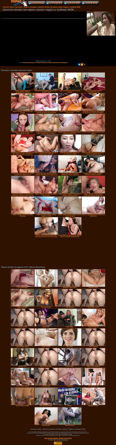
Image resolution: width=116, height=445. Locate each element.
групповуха (32, 62)
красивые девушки (46, 62)
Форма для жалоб (65, 438)
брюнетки (56, 62)
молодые (25, 62)
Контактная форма (51, 438)
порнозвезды (63, 62)
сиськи (38, 62)
